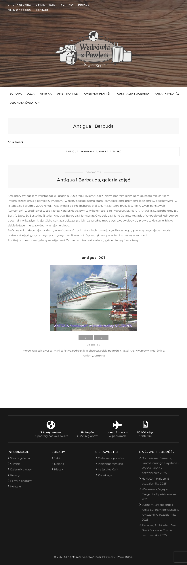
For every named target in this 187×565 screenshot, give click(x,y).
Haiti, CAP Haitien (154, 478)
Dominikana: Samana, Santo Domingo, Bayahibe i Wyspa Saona (160, 463)
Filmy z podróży (20, 10)
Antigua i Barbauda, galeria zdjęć (94, 151)
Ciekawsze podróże (111, 458)
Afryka (46, 93)
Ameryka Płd (67, 93)
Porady (83, 4)
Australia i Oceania (133, 93)
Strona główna (19, 4)
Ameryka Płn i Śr (97, 93)
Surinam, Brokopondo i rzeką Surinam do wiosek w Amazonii (160, 509)
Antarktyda (164, 93)
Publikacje (105, 475)
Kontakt (42, 10)
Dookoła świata (23, 102)
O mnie (40, 4)
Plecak (58, 469)
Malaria (59, 463)
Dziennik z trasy (61, 4)
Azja (31, 93)
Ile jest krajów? (108, 469)
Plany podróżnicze (110, 463)
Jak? (57, 458)
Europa (15, 93)
